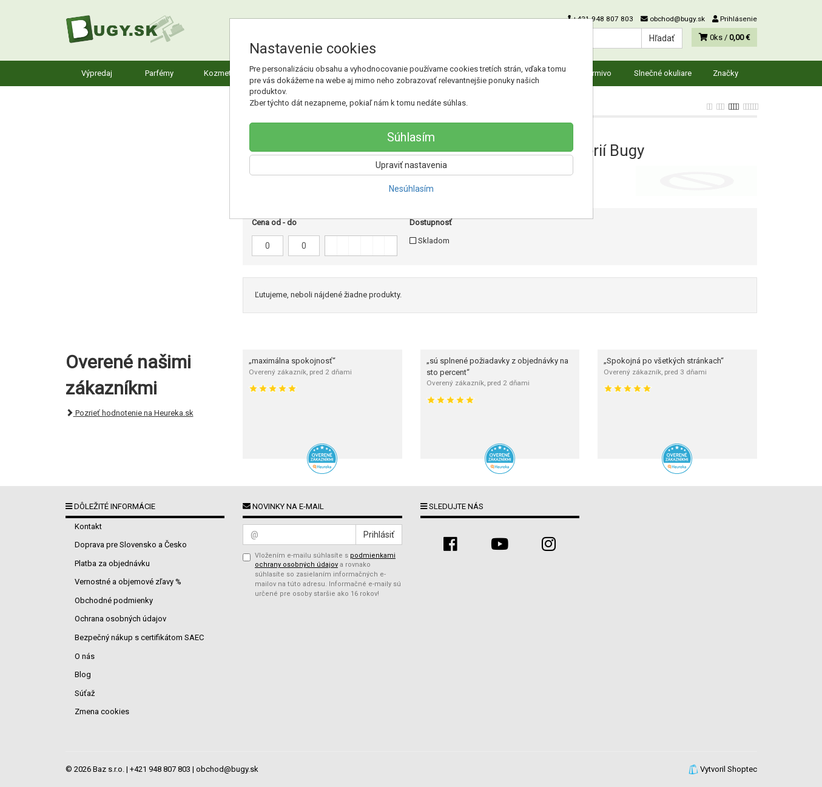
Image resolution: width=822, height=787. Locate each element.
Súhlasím (411, 137)
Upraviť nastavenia (411, 165)
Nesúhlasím (411, 189)
